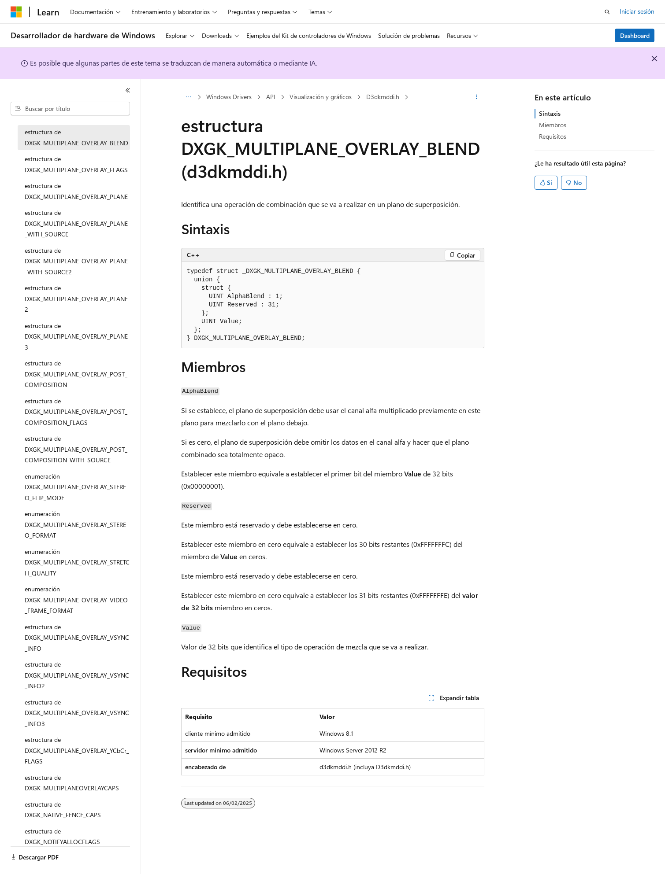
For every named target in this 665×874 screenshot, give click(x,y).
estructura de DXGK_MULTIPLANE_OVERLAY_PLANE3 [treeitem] (76, 336)
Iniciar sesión (637, 11)
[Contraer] (128, 90)
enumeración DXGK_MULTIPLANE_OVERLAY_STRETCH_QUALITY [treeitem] (77, 562)
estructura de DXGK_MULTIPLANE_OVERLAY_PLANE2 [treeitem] (76, 298)
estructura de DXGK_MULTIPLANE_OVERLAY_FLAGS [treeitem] (76, 164)
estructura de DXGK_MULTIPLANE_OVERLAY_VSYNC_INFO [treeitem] (77, 638)
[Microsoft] (16, 12)
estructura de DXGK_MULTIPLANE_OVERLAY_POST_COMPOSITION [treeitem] (76, 374)
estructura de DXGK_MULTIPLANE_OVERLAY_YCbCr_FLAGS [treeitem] (77, 750)
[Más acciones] (476, 97)
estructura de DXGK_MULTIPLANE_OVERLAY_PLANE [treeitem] (76, 191)
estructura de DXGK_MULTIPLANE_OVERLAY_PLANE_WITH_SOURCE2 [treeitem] (76, 261)
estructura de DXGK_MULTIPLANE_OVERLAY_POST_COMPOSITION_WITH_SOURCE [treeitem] (76, 449)
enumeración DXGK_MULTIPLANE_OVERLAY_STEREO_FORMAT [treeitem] (75, 524)
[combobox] (70, 109)
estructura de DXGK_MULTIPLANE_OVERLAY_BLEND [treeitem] (76, 137)
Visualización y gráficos (321, 96)
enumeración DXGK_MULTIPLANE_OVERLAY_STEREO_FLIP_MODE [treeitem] (75, 487)
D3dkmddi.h (382, 96)
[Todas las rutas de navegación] (189, 97)
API (270, 96)
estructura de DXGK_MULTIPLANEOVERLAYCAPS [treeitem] (72, 783)
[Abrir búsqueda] (607, 12)
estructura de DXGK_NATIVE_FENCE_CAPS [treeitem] (63, 809)
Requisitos (552, 136)
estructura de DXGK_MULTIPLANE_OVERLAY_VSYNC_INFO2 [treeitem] (77, 675)
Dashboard (635, 35)
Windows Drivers (229, 96)
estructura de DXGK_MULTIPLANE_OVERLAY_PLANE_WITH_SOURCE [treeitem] (76, 223)
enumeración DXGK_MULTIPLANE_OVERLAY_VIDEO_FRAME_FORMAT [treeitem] (76, 600)
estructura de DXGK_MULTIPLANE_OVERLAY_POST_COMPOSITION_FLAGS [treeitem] (76, 412)
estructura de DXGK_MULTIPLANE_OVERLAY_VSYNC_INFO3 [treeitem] (77, 713)
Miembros (552, 125)
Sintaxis (550, 113)
